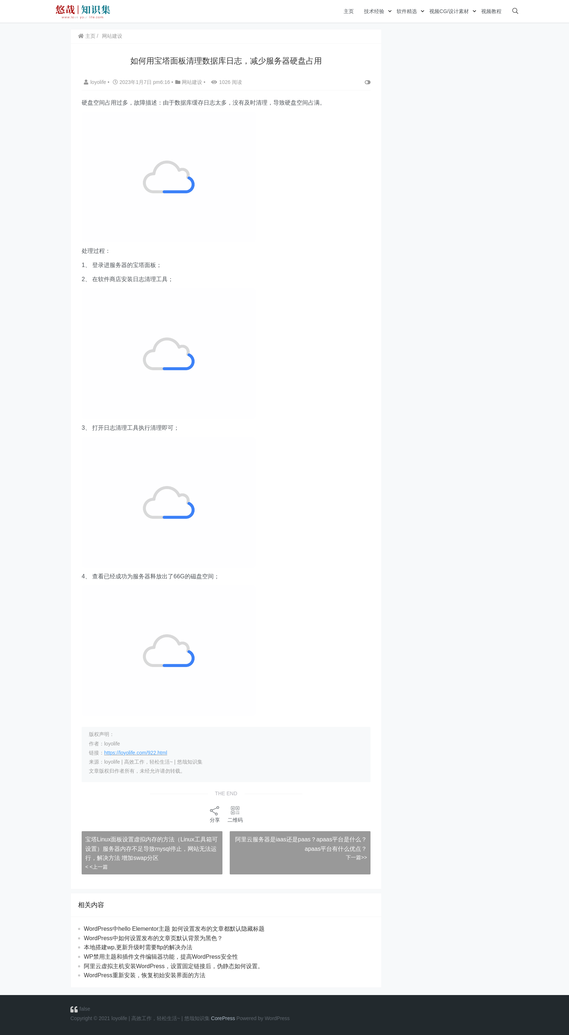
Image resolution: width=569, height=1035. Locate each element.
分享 (214, 814)
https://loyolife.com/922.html (135, 753)
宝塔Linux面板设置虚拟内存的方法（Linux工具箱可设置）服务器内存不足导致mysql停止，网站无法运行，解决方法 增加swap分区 (151, 848)
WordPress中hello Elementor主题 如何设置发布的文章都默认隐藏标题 (174, 929)
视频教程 (491, 11)
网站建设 (112, 36)
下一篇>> (356, 857)
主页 (349, 11)
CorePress (223, 1018)
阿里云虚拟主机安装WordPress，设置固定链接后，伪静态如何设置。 (173, 966)
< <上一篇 (96, 867)
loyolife (95, 82)
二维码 (235, 814)
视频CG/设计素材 (449, 11)
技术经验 (374, 11)
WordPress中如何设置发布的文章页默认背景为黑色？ (153, 938)
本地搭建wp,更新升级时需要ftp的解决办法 (138, 947)
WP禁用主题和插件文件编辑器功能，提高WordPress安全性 (161, 957)
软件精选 (407, 11)
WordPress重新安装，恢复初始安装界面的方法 (144, 975)
